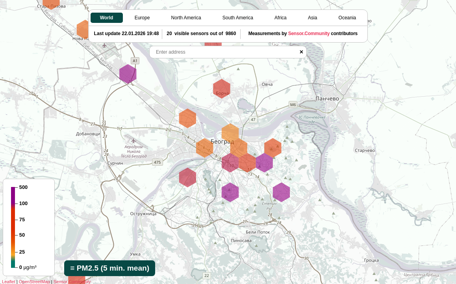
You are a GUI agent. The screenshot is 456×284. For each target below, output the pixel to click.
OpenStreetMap (34, 281)
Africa (280, 18)
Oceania (347, 18)
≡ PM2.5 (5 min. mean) (109, 268)
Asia (312, 18)
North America (186, 18)
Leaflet (8, 281)
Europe (142, 18)
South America (237, 18)
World (106, 18)
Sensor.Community (72, 281)
